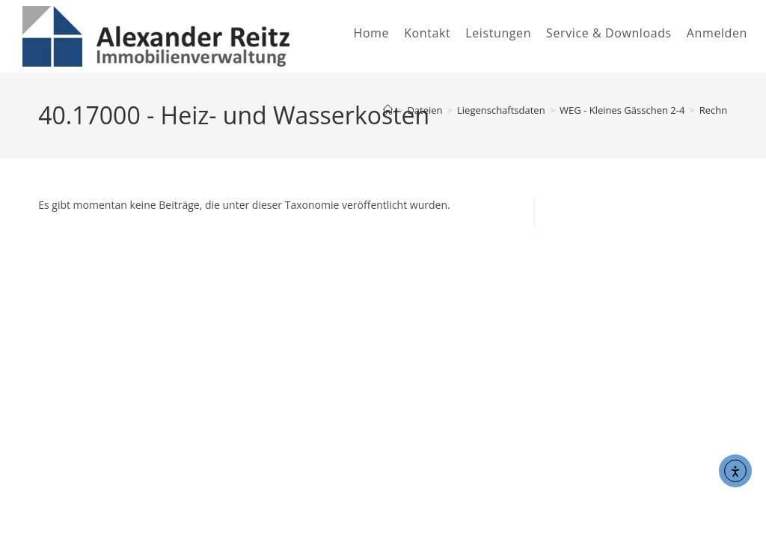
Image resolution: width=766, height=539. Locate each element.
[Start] (388, 110)
